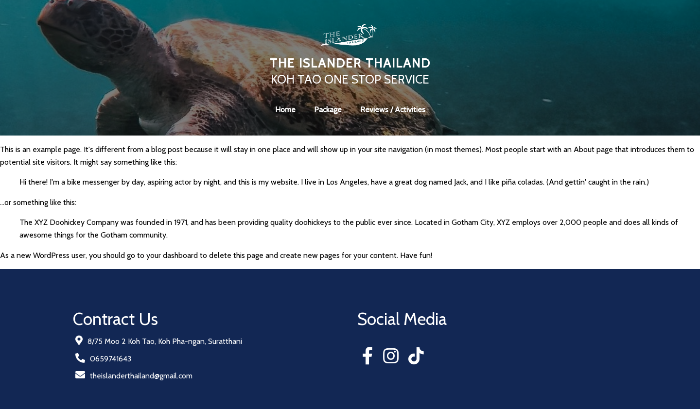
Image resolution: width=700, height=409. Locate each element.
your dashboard (172, 255)
